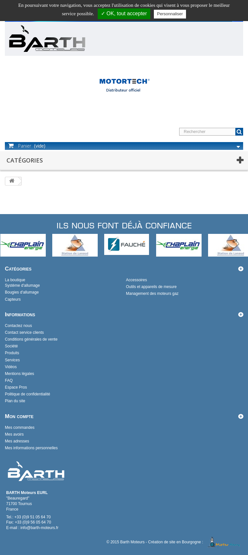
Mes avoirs (14, 434)
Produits (12, 353)
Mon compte (19, 416)
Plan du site (15, 401)
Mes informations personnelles (31, 448)
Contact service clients (24, 332)
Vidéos (11, 367)
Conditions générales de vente (31, 339)
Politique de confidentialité (27, 394)
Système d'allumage (22, 285)
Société (11, 346)
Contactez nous (18, 325)
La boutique (15, 280)
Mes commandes (19, 427)
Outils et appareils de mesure (151, 286)
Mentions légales (19, 373)
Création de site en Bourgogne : (195, 542)
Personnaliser (170, 13)
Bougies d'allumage (22, 292)
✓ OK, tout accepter (124, 13)
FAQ (9, 380)
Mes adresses (17, 441)
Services (12, 360)
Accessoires (136, 280)
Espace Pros (16, 387)
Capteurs (13, 299)
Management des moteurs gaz (152, 293)
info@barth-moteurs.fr (39, 527)
